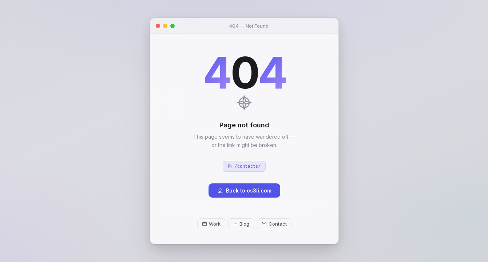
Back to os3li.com (244, 190)
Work (211, 224)
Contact (273, 224)
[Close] (158, 25)
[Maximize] (172, 25)
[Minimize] (165, 25)
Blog (241, 224)
